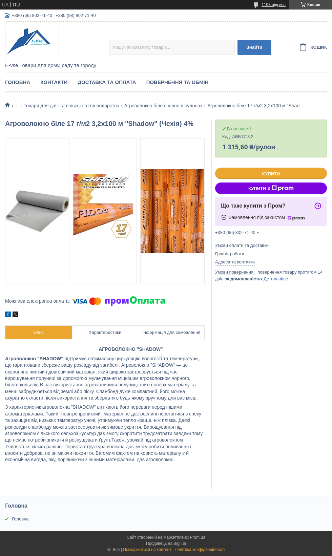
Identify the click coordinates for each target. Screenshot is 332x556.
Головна (17, 82)
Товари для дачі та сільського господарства (72, 105)
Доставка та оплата (107, 82)
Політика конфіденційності (199, 549)
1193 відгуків (274, 4)
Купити (271, 173)
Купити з (271, 188)
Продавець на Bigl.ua (166, 543)
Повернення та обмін (177, 82)
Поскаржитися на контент (147, 549)
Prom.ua (197, 537)
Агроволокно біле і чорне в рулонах (163, 105)
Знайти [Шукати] (254, 47)
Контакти (53, 82)
